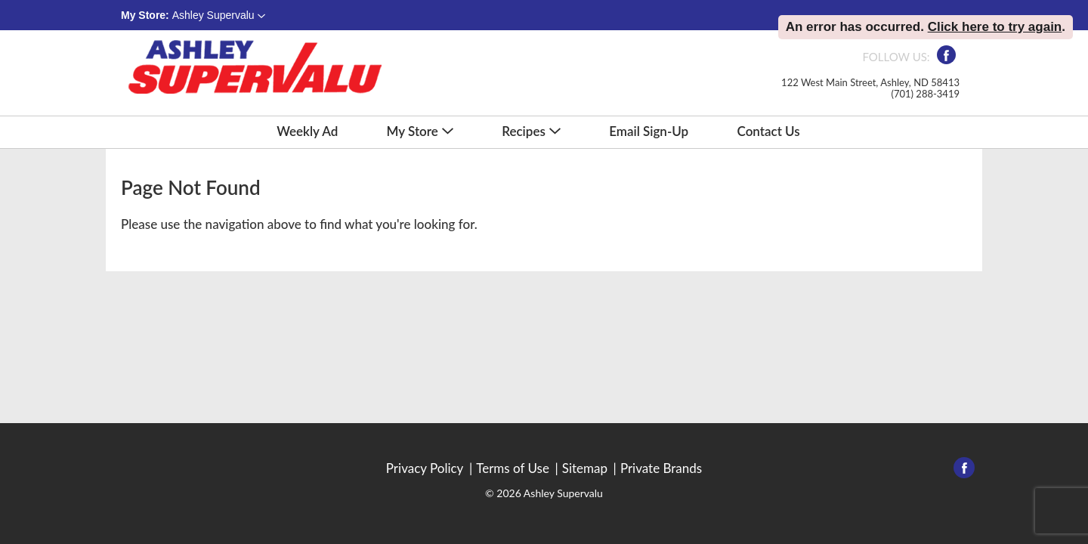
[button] (218, 15)
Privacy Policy (425, 468)
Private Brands (661, 468)
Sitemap (584, 468)
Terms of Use (512, 468)
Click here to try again (995, 27)
